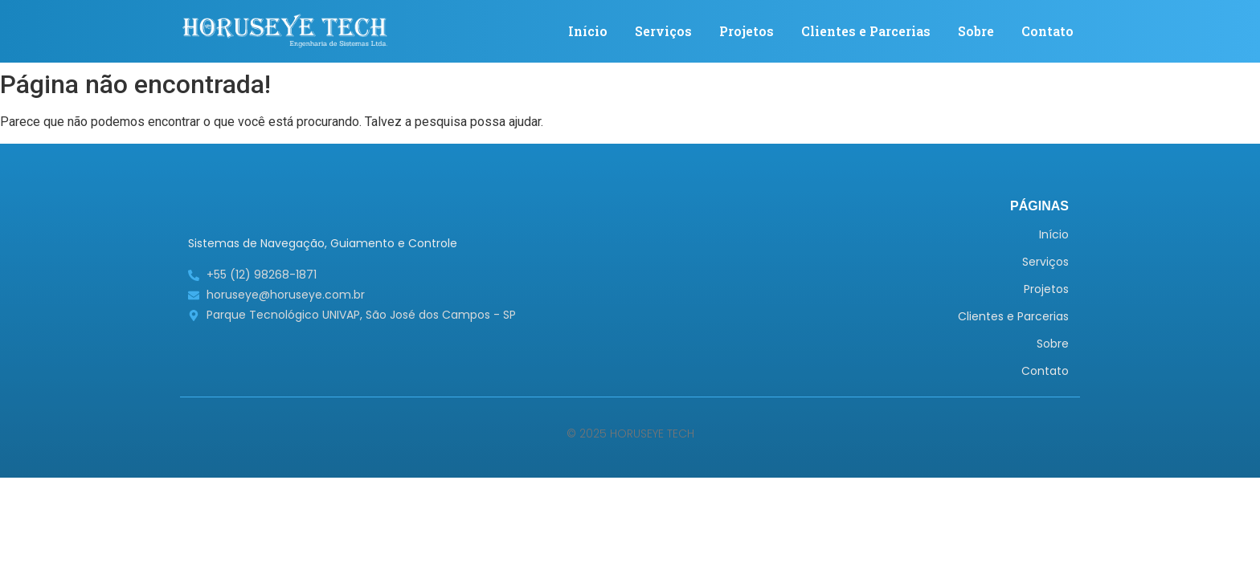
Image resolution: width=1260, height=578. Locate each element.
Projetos (746, 30)
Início (588, 30)
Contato (1047, 30)
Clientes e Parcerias (866, 30)
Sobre (976, 30)
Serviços (663, 30)
